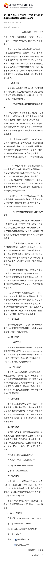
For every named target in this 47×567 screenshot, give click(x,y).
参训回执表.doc (22, 545)
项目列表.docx (23, 539)
